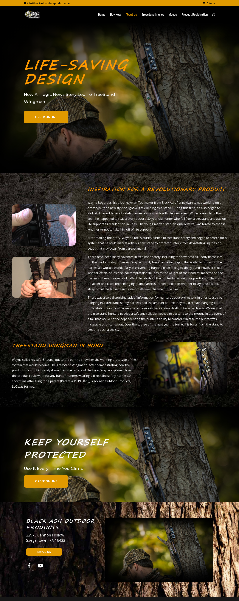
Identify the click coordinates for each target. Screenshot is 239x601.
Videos (173, 15)
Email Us (44, 552)
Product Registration (194, 15)
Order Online (46, 117)
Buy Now (115, 15)
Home (101, 15)
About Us (131, 15)
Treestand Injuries (153, 15)
